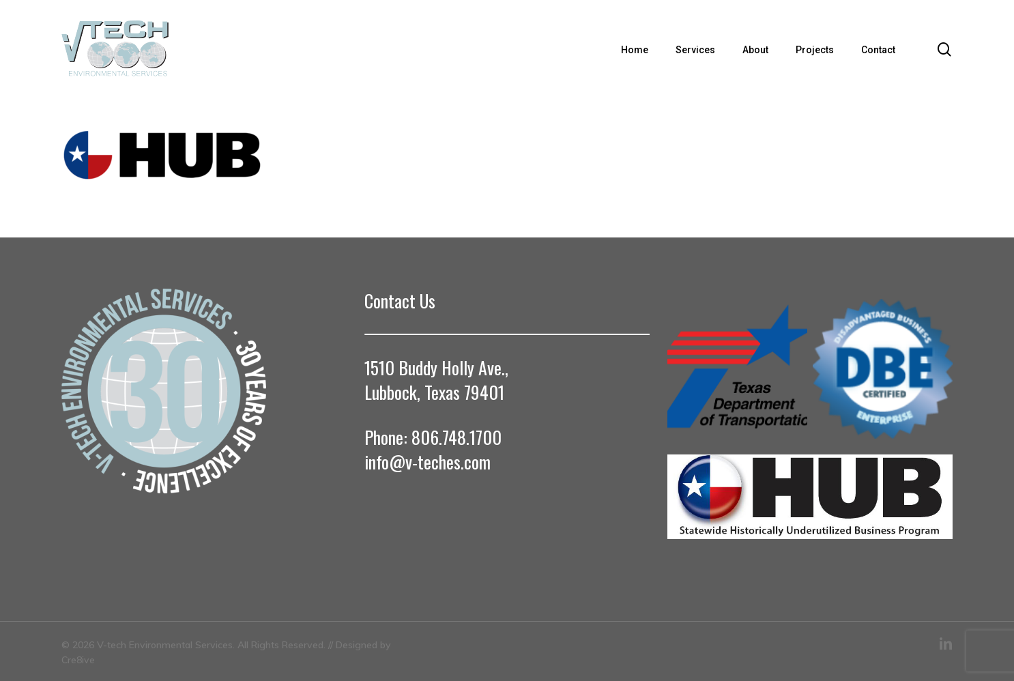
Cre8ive (78, 660)
